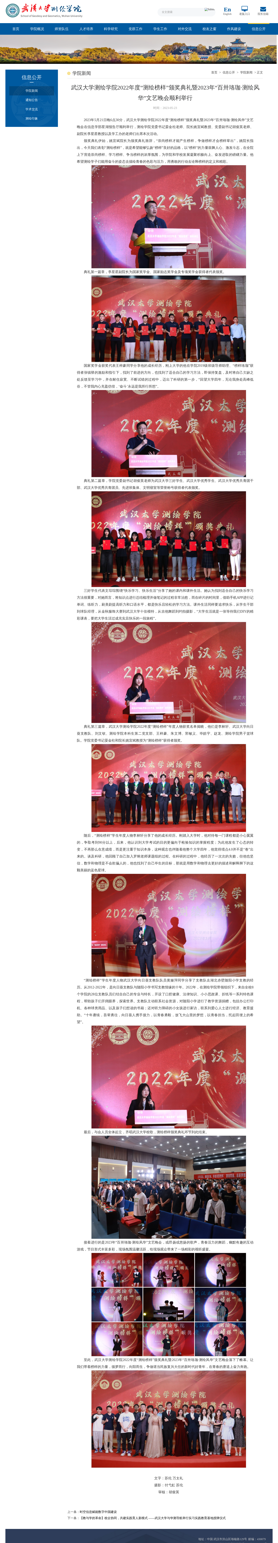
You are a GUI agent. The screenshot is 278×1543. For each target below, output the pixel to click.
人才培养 (86, 29)
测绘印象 (30, 118)
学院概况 (37, 29)
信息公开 (259, 29)
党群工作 (135, 29)
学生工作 (160, 29)
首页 (15, 29)
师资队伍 (62, 29)
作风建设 (234, 29)
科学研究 (111, 29)
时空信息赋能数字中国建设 (94, 1502)
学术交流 (30, 109)
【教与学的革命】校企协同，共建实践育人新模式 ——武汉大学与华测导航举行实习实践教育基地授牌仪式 (149, 1508)
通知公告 (30, 100)
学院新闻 (30, 91)
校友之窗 (209, 29)
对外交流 (185, 29)
